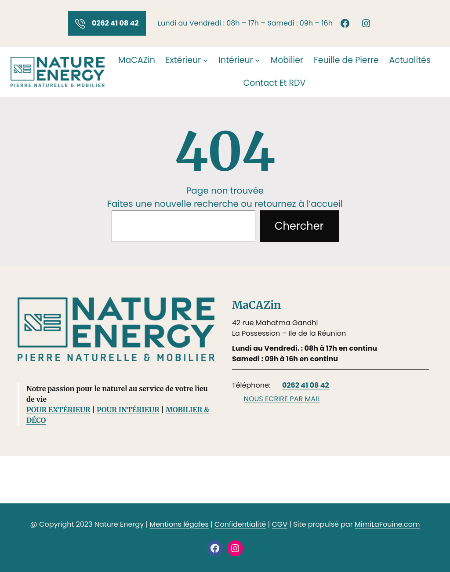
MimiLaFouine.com (387, 524)
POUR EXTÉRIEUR (58, 409)
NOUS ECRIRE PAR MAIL (282, 399)
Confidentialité (240, 524)
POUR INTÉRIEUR (128, 409)
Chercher (299, 226)
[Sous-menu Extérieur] (205, 60)
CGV (279, 524)
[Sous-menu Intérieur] (257, 60)
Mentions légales (179, 524)
